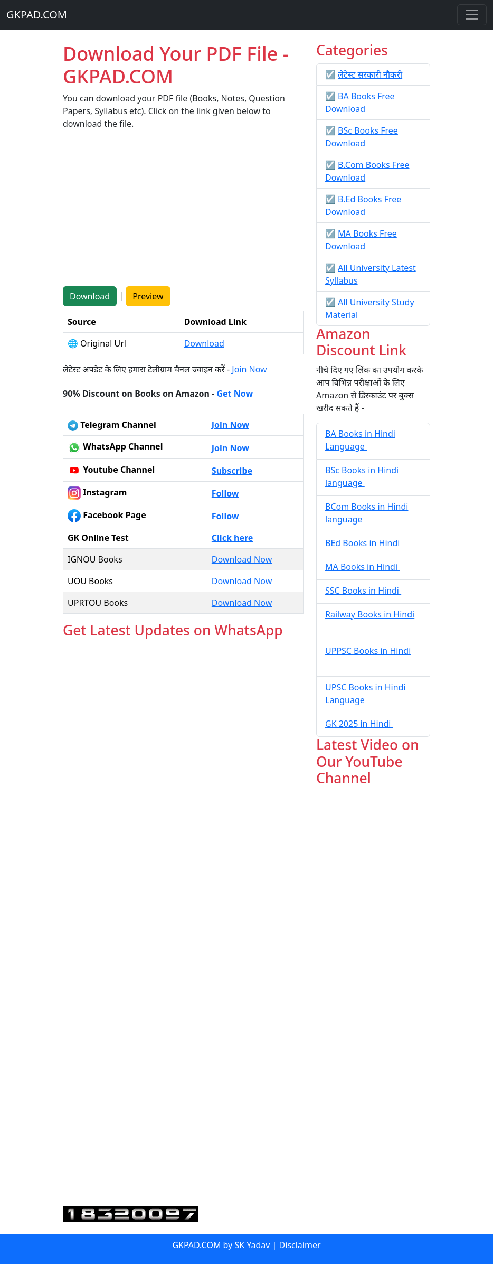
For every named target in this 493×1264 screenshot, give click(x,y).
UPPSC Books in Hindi (368, 651)
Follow (225, 493)
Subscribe (232, 470)
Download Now (242, 559)
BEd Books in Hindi (363, 543)
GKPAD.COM (36, 14)
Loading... (183, 923)
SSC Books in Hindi (363, 590)
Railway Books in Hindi (369, 614)
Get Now (234, 394)
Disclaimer (300, 1245)
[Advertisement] (183, 212)
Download (90, 296)
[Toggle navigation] (472, 14)
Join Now (249, 369)
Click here (232, 538)
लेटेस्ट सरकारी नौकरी (370, 74)
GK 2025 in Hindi (359, 723)
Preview (147, 296)
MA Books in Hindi (362, 567)
